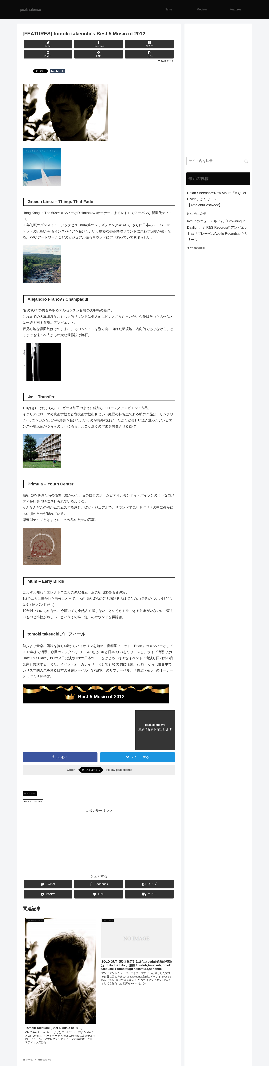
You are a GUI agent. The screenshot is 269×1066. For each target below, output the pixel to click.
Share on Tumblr (57, 71)
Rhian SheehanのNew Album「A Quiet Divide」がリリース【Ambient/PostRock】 (216, 199)
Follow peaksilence (119, 770)
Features (31, 793)
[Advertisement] (99, 840)
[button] (246, 161)
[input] (218, 161)
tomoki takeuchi (34, 801)
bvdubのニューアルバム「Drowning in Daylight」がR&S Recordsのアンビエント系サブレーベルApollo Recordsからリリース (217, 230)
